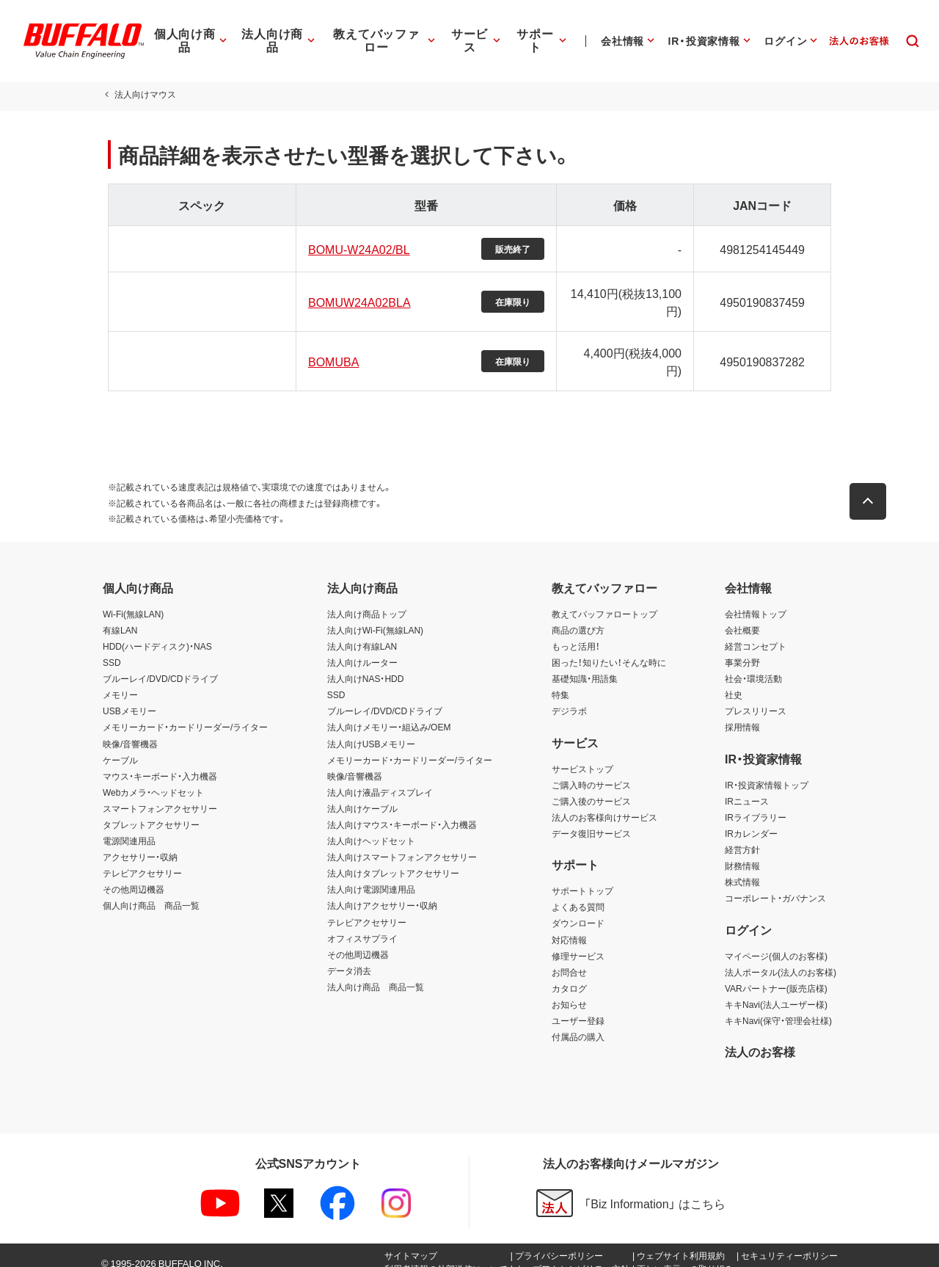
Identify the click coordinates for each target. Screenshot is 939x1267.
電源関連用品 (129, 827)
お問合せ (569, 958)
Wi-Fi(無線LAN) (133, 600)
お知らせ (569, 991)
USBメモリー (129, 697)
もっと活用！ (576, 632)
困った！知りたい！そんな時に (609, 649)
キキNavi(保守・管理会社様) (778, 1007)
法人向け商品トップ (366, 600)
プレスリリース (755, 697)
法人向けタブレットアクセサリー (393, 859)
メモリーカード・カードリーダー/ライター (185, 713)
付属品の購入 (578, 1023)
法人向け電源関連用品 (371, 875)
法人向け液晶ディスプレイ (380, 778)
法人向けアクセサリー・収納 (382, 891)
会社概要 (742, 616)
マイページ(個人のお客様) (776, 942)
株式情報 (742, 868)
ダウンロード (578, 909)
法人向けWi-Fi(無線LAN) (375, 616)
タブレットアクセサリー (151, 811)
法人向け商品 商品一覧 (375, 973)
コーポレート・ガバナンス (775, 884)
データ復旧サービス (591, 820)
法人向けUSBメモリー (371, 730)
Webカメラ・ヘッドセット (153, 778)
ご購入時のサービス (591, 771)
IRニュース (747, 787)
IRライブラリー (755, 803)
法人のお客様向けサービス (604, 803)
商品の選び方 (578, 616)
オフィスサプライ (362, 925)
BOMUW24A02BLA (357, 302)
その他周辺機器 (133, 875)
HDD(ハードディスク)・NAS (157, 632)
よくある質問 (578, 893)
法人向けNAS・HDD (365, 665)
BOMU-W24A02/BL (357, 249)
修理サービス (578, 942)
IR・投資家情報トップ (766, 771)
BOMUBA (331, 354)
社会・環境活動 (753, 665)
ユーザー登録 (578, 1007)
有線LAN (120, 616)
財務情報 (742, 852)
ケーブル (120, 746)
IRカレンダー (751, 820)
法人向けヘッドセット (371, 827)
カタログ (569, 974)
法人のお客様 (760, 1038)
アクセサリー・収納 (140, 843)
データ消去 (349, 957)
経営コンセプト (755, 632)
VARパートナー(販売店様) (776, 974)
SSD (112, 649)
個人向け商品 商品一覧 (151, 891)
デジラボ (569, 697)
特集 (560, 681)
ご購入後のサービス (591, 787)
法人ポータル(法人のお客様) (780, 958)
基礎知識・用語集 (585, 665)
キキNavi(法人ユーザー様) (776, 991)
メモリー (120, 681)
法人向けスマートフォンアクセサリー (402, 843)
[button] (873, 488)
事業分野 (742, 649)
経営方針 (742, 836)
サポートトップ (582, 877)
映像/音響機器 (130, 730)
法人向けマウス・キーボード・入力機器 (402, 811)
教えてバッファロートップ (604, 600)
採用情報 (742, 713)
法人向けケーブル (362, 795)
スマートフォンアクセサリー (160, 795)
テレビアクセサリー (142, 859)
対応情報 (569, 926)
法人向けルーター (362, 649)
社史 (733, 681)
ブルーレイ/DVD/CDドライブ (160, 665)
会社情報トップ (755, 600)
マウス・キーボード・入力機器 (160, 762)
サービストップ (582, 755)
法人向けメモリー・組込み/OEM (389, 713)
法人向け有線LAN (362, 632)
